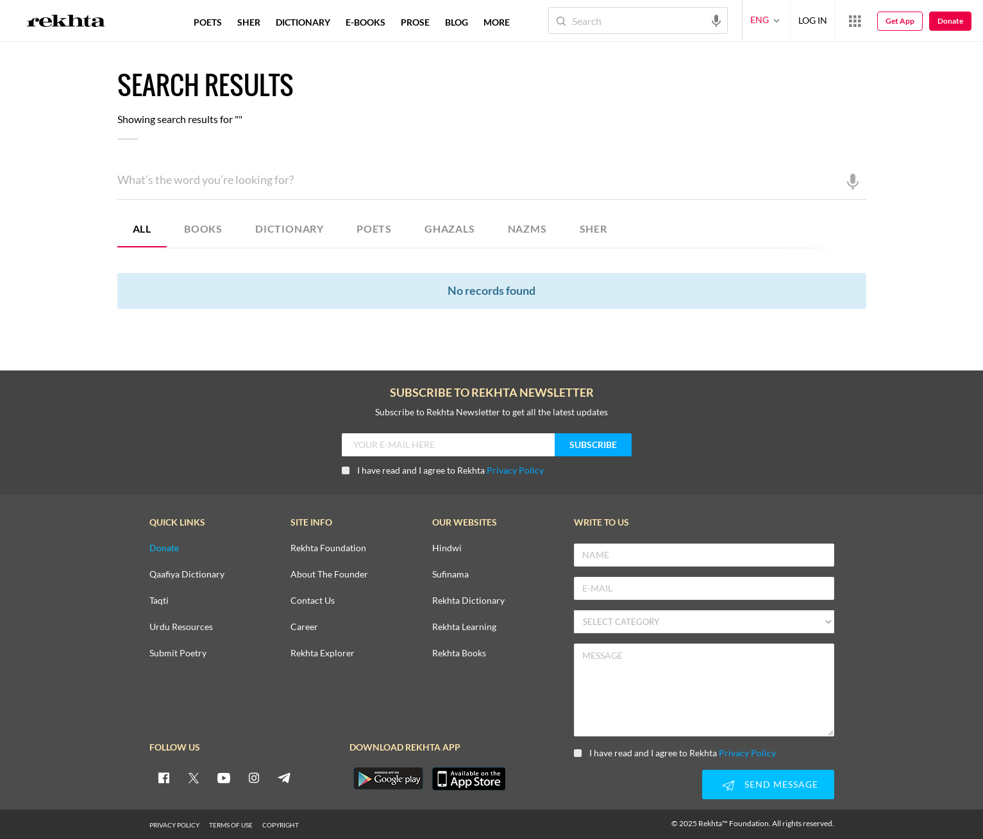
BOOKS (203, 228)
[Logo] (66, 22)
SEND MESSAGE (768, 785)
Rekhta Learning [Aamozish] (464, 627)
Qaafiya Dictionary (186, 574)
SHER (593, 228)
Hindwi (447, 548)
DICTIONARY (289, 228)
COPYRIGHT (280, 825)
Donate (950, 21)
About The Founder (329, 574)
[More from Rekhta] (854, 20)
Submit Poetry (177, 653)
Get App (900, 21)
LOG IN (812, 20)
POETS (374, 228)
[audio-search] (716, 19)
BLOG (456, 22)
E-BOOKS (365, 22)
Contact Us (312, 601)
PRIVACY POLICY (174, 825)
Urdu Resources (181, 627)
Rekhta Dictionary (468, 601)
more (496, 22)
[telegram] (284, 777)
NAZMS (527, 228)
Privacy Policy (515, 470)
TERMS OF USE (231, 825)
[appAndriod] (388, 778)
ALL (142, 228)
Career (304, 627)
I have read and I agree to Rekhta (443, 470)
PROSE (415, 22)
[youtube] (224, 777)
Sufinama (450, 574)
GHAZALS (449, 228)
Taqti (159, 601)
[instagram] (254, 777)
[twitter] (193, 777)
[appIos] (468, 778)
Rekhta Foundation (328, 548)
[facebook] (163, 777)
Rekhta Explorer (322, 653)
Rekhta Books (459, 653)
